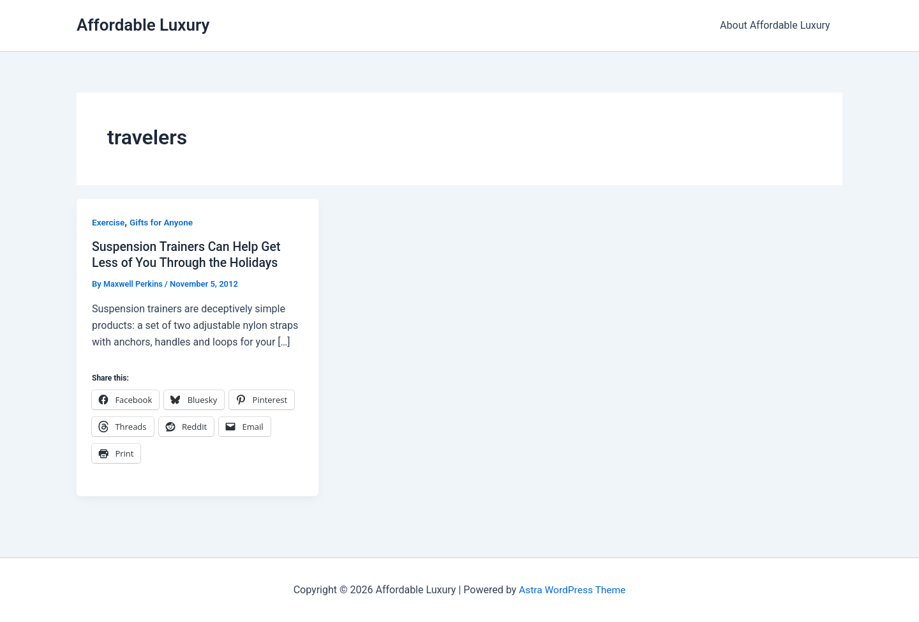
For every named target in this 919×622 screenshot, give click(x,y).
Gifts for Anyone (163, 222)
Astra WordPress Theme (572, 590)
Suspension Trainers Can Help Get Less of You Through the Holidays (189, 254)
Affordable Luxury (143, 24)
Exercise (109, 222)
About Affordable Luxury (777, 25)
